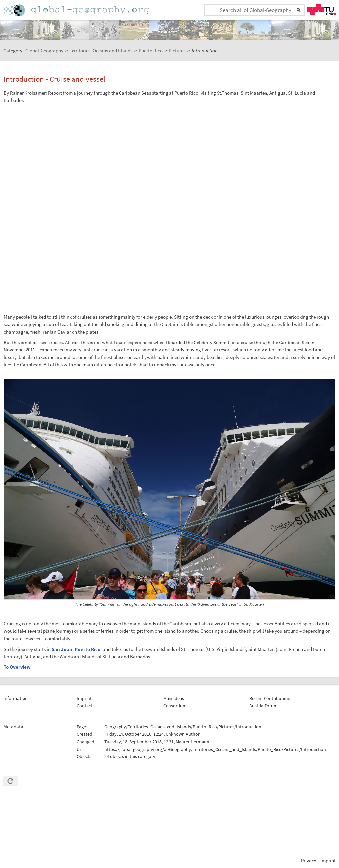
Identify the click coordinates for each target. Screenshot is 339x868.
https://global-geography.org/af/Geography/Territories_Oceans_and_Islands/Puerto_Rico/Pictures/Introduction (215, 749)
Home (76, 10)
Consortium (175, 705)
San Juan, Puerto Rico (76, 649)
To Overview (17, 667)
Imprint (84, 698)
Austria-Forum (263, 705)
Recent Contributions (270, 698)
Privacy (308, 860)
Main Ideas (173, 698)
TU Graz (321, 9)
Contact (84, 705)
